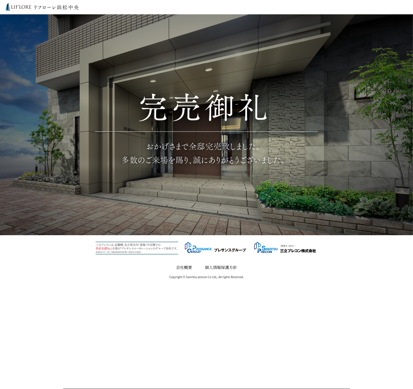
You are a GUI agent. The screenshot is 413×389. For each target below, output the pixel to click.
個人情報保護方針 (221, 267)
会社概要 (184, 267)
